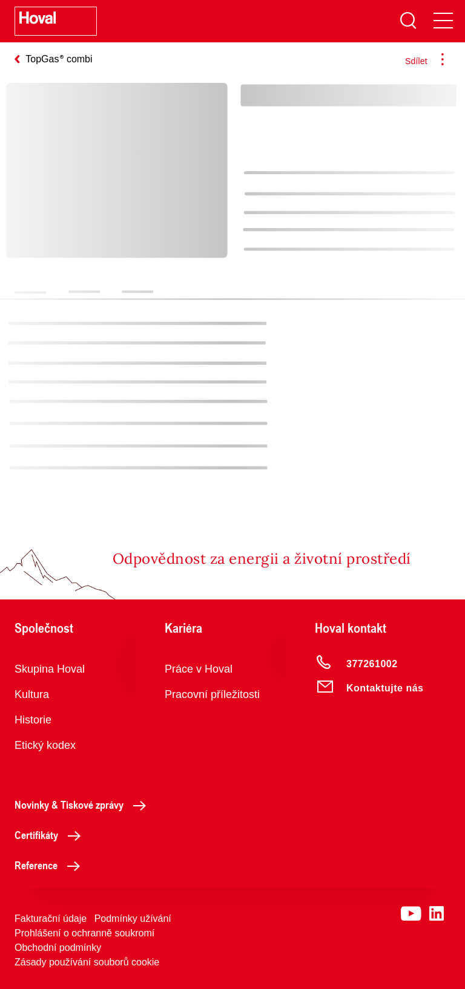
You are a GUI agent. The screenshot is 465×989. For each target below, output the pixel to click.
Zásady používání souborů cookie (87, 962)
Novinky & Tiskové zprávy (84, 804)
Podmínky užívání (132, 918)
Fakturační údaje (51, 918)
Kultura (32, 694)
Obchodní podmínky (58, 947)
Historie (33, 720)
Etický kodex (45, 745)
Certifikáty (51, 835)
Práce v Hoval (198, 669)
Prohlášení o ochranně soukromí (84, 933)
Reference (51, 865)
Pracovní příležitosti (212, 694)
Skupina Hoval (50, 669)
